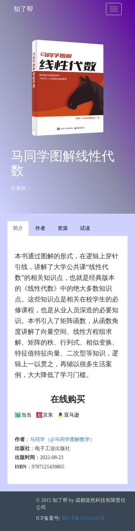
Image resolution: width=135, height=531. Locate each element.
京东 (48, 415)
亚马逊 (71, 415)
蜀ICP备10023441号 (83, 518)
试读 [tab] (85, 228)
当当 (26, 415)
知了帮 (23, 9)
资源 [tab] (63, 228)
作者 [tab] (40, 228)
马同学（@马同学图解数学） (62, 439)
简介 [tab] (18, 228)
